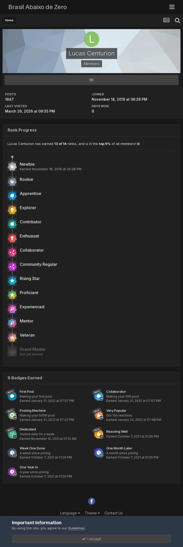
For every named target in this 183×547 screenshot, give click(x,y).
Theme (92, 513)
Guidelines (76, 528)
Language (70, 513)
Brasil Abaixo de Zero (37, 7)
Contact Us (114, 513)
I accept (91, 539)
